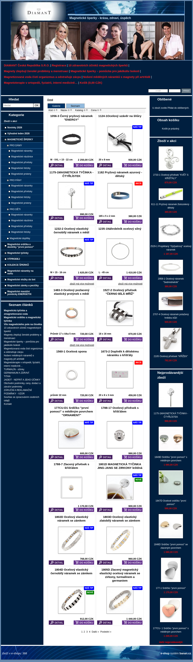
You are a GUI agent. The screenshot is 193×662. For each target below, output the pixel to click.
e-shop (165, 653)
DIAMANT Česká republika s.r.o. (27, 65)
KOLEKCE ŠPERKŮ (18, 265)
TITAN (7, 376)
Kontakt (8, 404)
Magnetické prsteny (21, 174)
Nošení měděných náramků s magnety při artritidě (116, 76)
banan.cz (185, 653)
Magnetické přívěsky (21, 162)
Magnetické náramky (22, 150)
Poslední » (105, 631)
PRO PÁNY (16, 180)
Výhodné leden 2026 (18, 133)
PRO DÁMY (16, 145)
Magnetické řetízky (20, 168)
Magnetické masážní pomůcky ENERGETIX (19, 293)
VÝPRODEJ (13, 259)
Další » (95, 631)
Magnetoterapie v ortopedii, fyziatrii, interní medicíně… (41, 82)
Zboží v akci (10, 121)
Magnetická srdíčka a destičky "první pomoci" (20, 245)
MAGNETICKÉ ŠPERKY (20, 139)
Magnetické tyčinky (18, 253)
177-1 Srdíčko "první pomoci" (171, 588)
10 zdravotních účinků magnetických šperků (98, 65)
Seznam (75, 105)
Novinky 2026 (14, 127)
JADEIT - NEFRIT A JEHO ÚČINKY (22, 379)
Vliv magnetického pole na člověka (23, 324)
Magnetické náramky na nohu (20, 272)
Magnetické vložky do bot (21, 279)
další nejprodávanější (171, 642)
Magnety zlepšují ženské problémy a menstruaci (36, 71)
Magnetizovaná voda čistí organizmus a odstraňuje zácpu (42, 76)
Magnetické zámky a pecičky (23, 285)
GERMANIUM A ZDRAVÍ (16, 372)
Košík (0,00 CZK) (91, 82)
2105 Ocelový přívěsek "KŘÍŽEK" (171, 356)
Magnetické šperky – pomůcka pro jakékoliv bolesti (105, 71)
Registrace (59, 65)
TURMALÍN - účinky (14, 369)
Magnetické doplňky (20, 238)
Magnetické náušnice (22, 156)
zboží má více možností (82, 283)
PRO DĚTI (15, 209)
